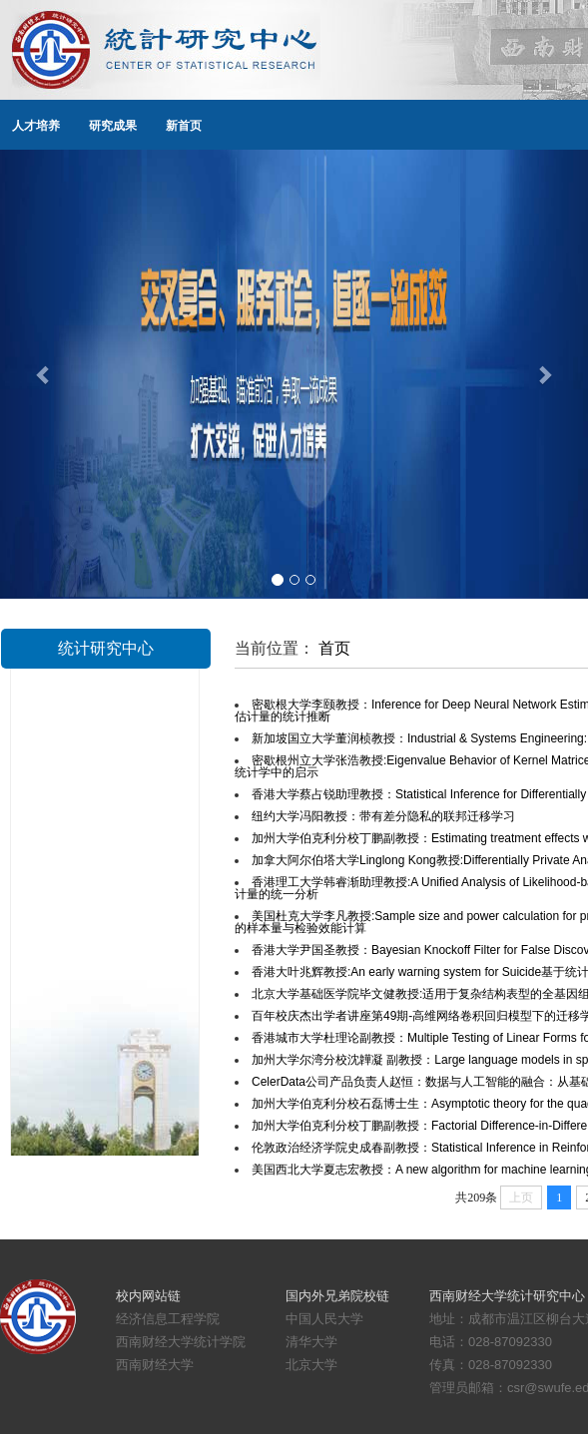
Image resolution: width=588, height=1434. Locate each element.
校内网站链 (148, 1295)
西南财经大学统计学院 (181, 1341)
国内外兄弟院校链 (337, 1295)
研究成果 (113, 126)
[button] (44, 374)
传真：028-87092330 (490, 1364)
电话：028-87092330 (490, 1341)
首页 (334, 648)
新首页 (184, 126)
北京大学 (311, 1364)
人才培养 (36, 126)
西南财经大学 (155, 1364)
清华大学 (311, 1341)
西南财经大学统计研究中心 (507, 1295)
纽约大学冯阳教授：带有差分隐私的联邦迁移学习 (383, 816)
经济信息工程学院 (168, 1318)
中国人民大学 (324, 1318)
